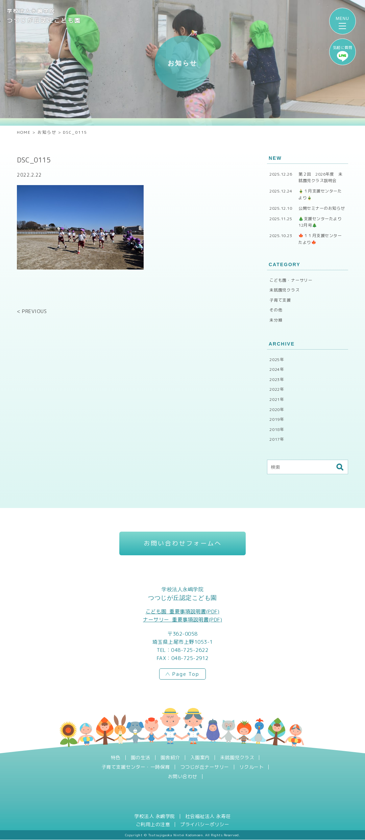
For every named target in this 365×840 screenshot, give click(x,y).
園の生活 (140, 758)
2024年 (276, 369)
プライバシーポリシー (204, 824)
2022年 (276, 389)
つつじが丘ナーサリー (204, 767)
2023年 (276, 379)
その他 (275, 310)
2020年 (276, 409)
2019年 (276, 419)
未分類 (275, 320)
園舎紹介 (170, 758)
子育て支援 (280, 300)
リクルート (251, 767)
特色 (116, 758)
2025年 (276, 359)
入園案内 (200, 758)
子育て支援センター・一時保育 (135, 767)
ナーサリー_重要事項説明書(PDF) (182, 619)
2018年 (276, 429)
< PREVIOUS (32, 311)
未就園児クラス (284, 290)
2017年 (276, 439)
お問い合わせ (182, 776)
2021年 (276, 399)
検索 (339, 467)
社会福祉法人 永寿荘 (208, 816)
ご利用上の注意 (153, 824)
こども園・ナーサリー (291, 280)
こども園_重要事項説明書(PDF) (183, 611)
